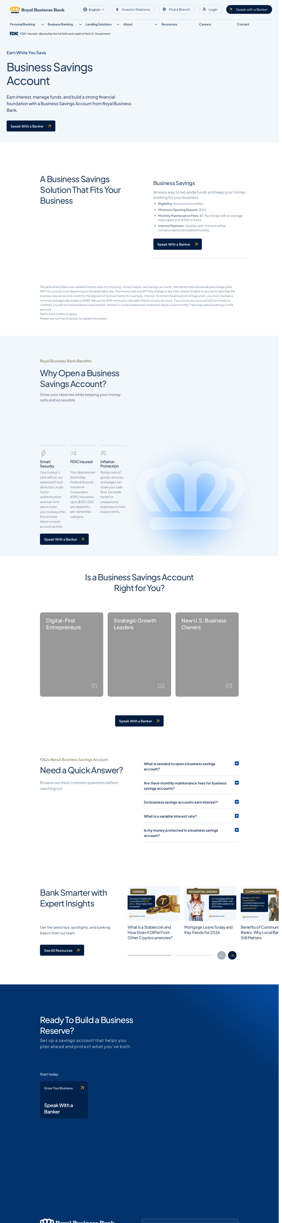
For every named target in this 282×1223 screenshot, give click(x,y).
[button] (94, 9)
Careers (205, 24)
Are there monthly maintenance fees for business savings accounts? (191, 931)
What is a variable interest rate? (170, 962)
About (128, 24)
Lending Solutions (99, 24)
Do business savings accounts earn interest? (181, 948)
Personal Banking (22, 24)
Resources (169, 24)
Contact (243, 24)
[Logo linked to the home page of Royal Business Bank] (37, 10)
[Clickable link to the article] (155, 1066)
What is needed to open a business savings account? (188, 914)
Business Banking (60, 24)
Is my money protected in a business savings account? (189, 976)
